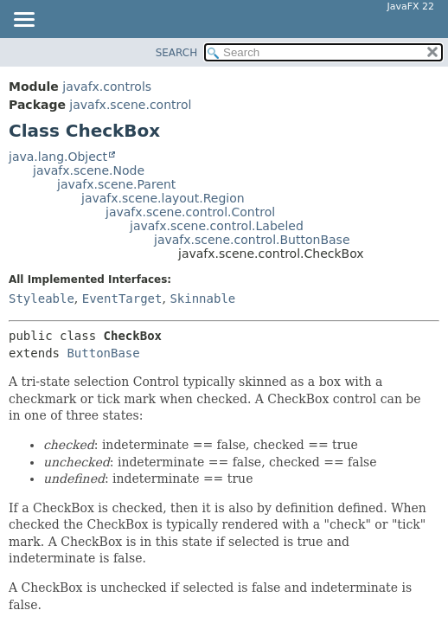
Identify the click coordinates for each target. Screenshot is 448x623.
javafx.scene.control (130, 105)
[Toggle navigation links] (23, 21)
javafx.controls (106, 86)
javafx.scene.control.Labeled (217, 226)
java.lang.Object (58, 157)
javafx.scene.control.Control (190, 212)
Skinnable (202, 298)
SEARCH (177, 53)
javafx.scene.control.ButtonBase (252, 240)
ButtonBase (103, 353)
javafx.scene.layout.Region (163, 198)
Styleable (41, 298)
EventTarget (122, 298)
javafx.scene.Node (88, 170)
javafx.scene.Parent (116, 184)
